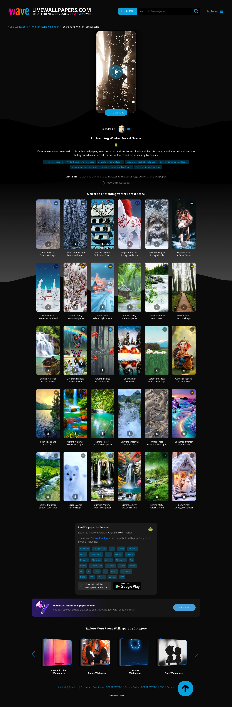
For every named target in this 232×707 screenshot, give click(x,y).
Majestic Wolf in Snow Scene (184, 254)
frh (124, 129)
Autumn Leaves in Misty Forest (102, 380)
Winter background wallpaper (80, 161)
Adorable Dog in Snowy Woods (157, 254)
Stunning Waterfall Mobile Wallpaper (102, 506)
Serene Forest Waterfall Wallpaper (102, 443)
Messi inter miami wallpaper (85, 167)
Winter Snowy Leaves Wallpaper (75, 317)
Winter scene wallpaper (45, 26)
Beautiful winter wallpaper (110, 161)
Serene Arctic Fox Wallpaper (75, 506)
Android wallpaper (101, 538)
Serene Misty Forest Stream (157, 506)
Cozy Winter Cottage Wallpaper (184, 506)
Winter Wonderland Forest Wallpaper (75, 254)
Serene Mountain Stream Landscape (48, 506)
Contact (62, 686)
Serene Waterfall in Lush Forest (48, 380)
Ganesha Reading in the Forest (183, 380)
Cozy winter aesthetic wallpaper (141, 161)
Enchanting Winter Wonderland (184, 443)
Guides (170, 686)
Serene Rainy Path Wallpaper (129, 317)
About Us (73, 686)
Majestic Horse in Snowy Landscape (129, 254)
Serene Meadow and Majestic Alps (156, 380)
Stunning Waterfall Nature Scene (130, 443)
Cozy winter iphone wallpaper (173, 161)
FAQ (162, 686)
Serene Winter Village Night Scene (102, 317)
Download (116, 113)
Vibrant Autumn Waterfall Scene (129, 506)
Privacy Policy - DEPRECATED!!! (141, 686)
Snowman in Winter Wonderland (48, 317)
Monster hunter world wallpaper (117, 167)
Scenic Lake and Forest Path (48, 443)
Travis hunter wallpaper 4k (148, 167)
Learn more (184, 607)
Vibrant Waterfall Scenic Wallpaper (75, 443)
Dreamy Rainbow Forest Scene (75, 380)
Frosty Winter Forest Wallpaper (48, 254)
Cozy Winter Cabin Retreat (129, 380)
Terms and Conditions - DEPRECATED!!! (101, 686)
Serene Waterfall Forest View (157, 317)
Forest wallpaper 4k (54, 161)
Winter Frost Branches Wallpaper (156, 443)
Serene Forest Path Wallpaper (184, 317)
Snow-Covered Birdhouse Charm (102, 254)
